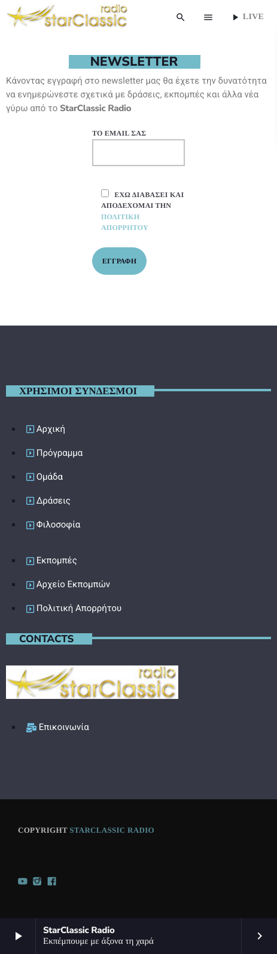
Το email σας (138, 147)
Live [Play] (247, 17)
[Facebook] (52, 882)
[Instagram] (37, 882)
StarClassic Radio (111, 830)
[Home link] (67, 17)
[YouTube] (23, 882)
